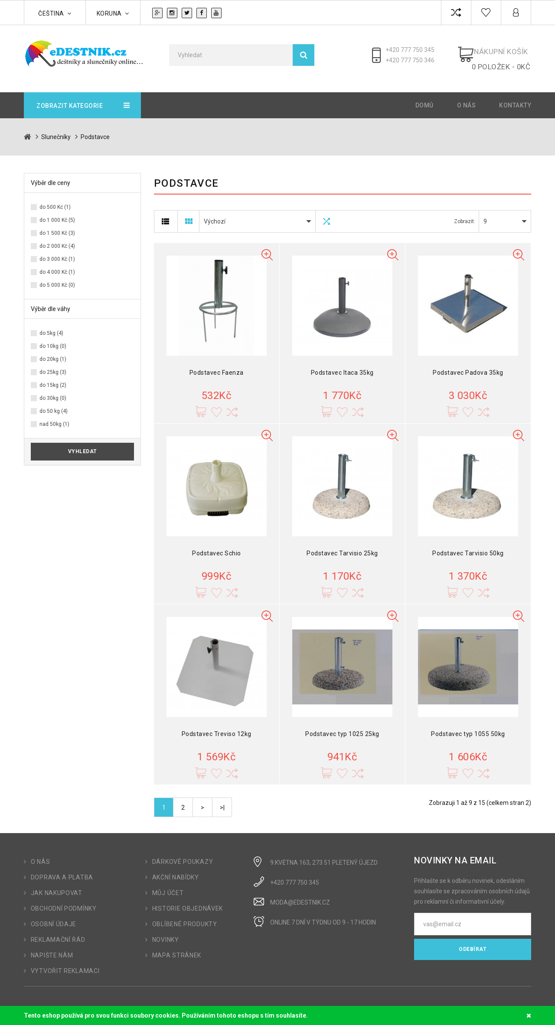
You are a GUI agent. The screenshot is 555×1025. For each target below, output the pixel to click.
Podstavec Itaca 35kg (342, 365)
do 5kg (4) (51, 326)
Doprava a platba (62, 870)
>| (222, 800)
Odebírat (472, 942)
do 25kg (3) (52, 365)
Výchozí (214, 214)
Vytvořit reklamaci (65, 963)
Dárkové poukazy (182, 854)
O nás (466, 98)
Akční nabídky (175, 870)
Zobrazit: (464, 214)
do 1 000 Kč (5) (57, 213)
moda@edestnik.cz (300, 895)
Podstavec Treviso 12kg (216, 726)
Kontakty (515, 98)
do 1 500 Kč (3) (57, 226)
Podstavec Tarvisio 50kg (468, 546)
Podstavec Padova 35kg (468, 365)
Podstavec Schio (216, 546)
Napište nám (52, 948)
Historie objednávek (187, 901)
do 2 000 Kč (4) (57, 239)
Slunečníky (56, 130)
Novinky (165, 932)
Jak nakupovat (56, 885)
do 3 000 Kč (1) (57, 252)
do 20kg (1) (52, 352)
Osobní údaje (53, 917)
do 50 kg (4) (53, 404)
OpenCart (59, 1002)
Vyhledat (82, 444)
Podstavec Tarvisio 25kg (342, 546)
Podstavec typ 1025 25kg (342, 726)
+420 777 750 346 (413, 60)
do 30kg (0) (52, 391)
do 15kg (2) (52, 378)
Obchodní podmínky (64, 901)
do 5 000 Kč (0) (57, 278)
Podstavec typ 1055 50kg (468, 726)
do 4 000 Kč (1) (57, 265)
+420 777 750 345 (413, 49)
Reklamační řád (58, 932)
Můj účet (168, 885)
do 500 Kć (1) (55, 200)
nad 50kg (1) (54, 417)
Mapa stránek (176, 948)
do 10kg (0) (52, 339)
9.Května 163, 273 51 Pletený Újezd (324, 855)
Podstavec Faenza (216, 365)
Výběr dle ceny (50, 175)
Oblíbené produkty (184, 917)
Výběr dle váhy (50, 301)
